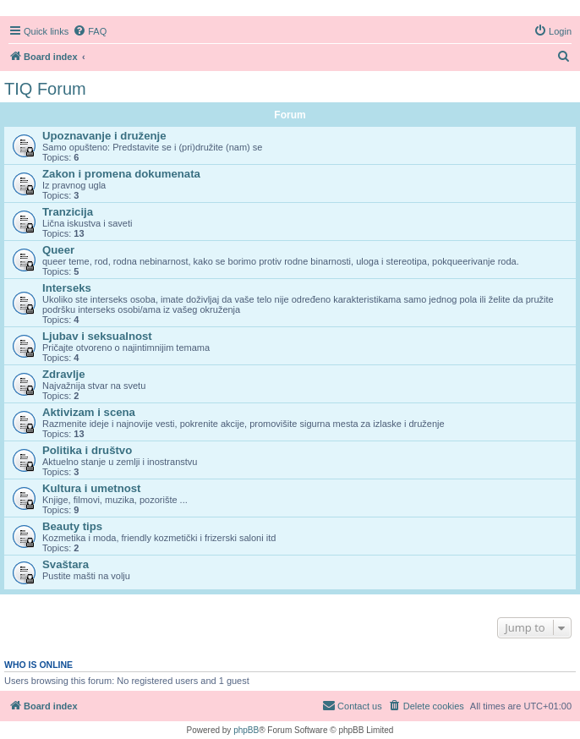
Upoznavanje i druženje (104, 135)
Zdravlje (63, 374)
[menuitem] (90, 31)
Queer (58, 250)
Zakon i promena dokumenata (121, 173)
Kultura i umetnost (91, 488)
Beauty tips (72, 526)
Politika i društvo (87, 450)
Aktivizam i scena (88, 412)
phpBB (246, 730)
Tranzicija (67, 211)
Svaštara (65, 564)
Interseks (66, 288)
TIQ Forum (45, 88)
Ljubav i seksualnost (97, 336)
